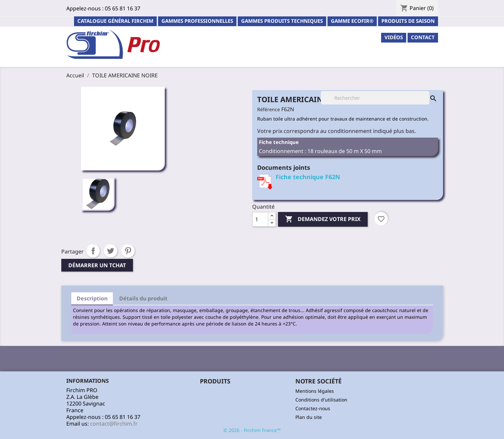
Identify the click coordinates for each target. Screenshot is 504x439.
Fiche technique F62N (308, 177)
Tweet (110, 251)
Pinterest (128, 251)
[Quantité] (260, 219)
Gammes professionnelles (197, 20)
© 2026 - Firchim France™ (252, 430)
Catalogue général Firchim (115, 20)
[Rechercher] (375, 97)
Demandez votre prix (323, 219)
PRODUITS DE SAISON (408, 20)
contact (423, 37)
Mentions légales (314, 391)
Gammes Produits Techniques (282, 20)
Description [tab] (92, 298)
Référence (268, 109)
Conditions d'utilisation (321, 399)
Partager (93, 251)
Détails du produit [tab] (143, 298)
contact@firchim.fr (114, 423)
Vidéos (393, 37)
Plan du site (308, 417)
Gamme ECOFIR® (352, 20)
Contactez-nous (312, 408)
